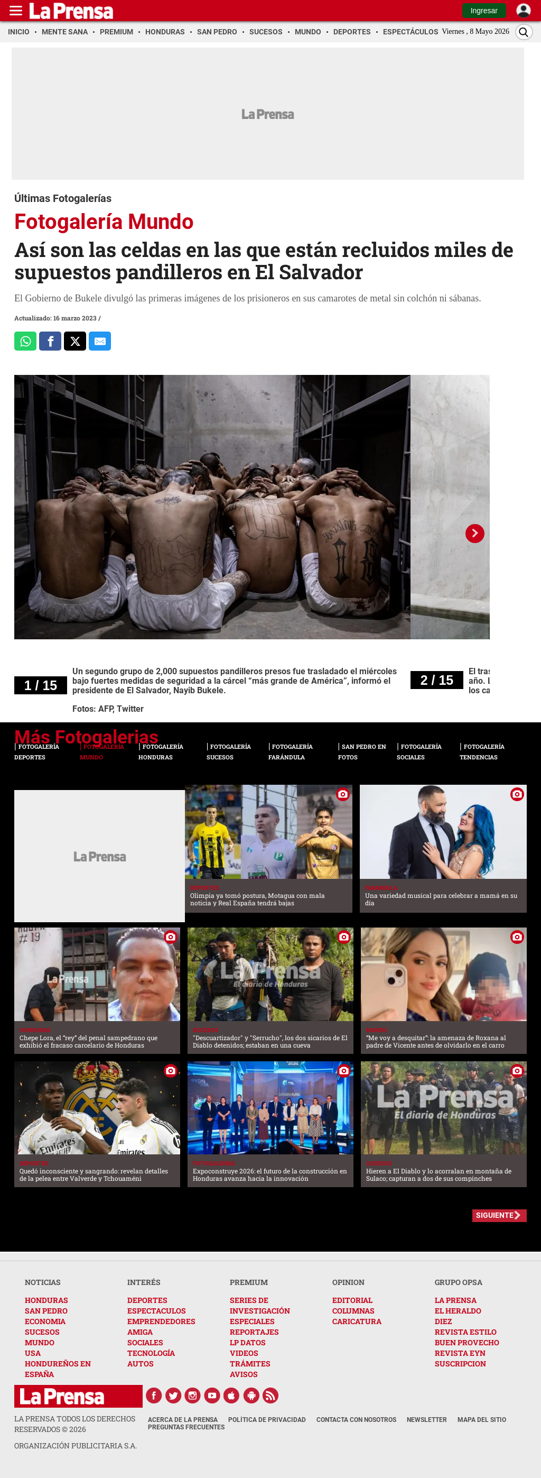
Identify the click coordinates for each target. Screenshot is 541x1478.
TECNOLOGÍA (151, 1353)
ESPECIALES (252, 1321)
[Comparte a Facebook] (50, 341)
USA (33, 1353)
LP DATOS (248, 1342)
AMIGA (140, 1332)
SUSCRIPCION (460, 1363)
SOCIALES (145, 1342)
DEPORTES (147, 1300)
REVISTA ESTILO (466, 1332)
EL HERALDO (458, 1311)
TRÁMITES (250, 1363)
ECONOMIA (45, 1321)
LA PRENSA (456, 1300)
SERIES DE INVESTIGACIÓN (260, 1305)
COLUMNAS (353, 1311)
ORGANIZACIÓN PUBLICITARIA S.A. (75, 1445)
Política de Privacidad (267, 1420)
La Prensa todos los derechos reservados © (74, 1423)
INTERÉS (144, 1282)
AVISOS (244, 1374)
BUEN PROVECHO (467, 1342)
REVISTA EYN (460, 1353)
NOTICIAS (43, 1282)
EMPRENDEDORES (161, 1321)
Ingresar (484, 10)
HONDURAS (46, 1300)
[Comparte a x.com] (75, 341)
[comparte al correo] (100, 341)
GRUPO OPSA (458, 1282)
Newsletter (427, 1420)
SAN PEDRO (46, 1311)
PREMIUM (249, 1282)
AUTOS (140, 1363)
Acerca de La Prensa (183, 1420)
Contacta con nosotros (356, 1420)
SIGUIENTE (495, 1215)
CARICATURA (356, 1321)
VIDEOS (244, 1353)
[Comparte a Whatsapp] (25, 341)
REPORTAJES (254, 1332)
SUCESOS (42, 1332)
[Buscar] (524, 32)
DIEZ (443, 1321)
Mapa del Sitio (482, 1420)
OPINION (348, 1282)
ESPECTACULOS (156, 1311)
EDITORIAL (352, 1300)
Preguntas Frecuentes (186, 1427)
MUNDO (39, 1342)
